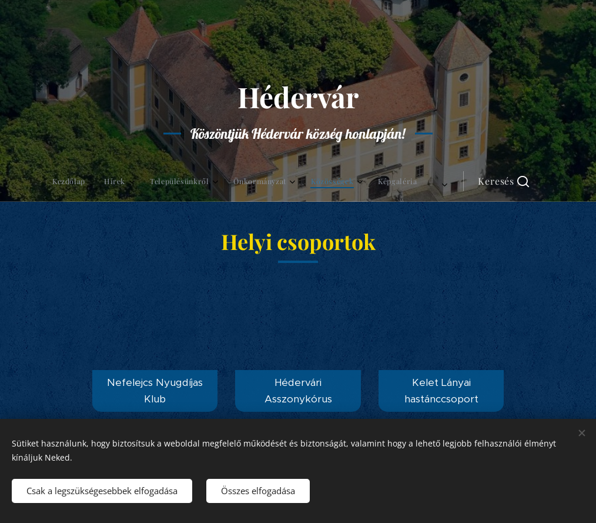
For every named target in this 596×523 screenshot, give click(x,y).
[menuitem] (160, 181)
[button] (400, 181)
